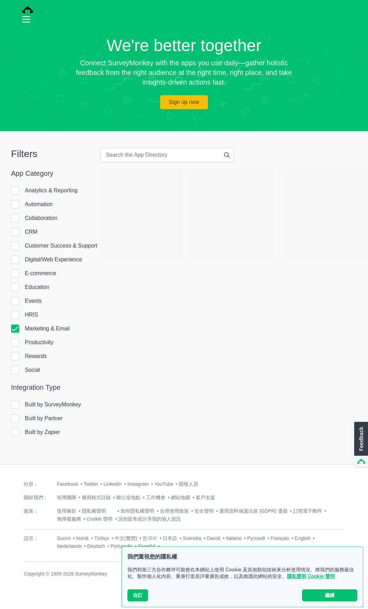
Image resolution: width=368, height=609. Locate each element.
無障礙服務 (69, 519)
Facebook (67, 484)
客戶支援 (205, 497)
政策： (31, 511)
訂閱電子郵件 (307, 511)
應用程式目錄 (96, 497)
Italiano (234, 538)
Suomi (64, 538)
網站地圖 (180, 497)
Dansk (214, 538)
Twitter (91, 484)
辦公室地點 (128, 497)
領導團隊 (66, 497)
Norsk (82, 538)
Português (121, 546)
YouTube (163, 484)
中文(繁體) (126, 538)
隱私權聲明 (94, 511)
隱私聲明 (296, 577)
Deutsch (96, 546)
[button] (360, 444)
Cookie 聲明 (321, 577)
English (303, 538)
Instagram (138, 484)
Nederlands (69, 546)
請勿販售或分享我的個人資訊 (149, 519)
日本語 (170, 538)
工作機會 (155, 497)
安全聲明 (204, 511)
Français (280, 538)
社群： (31, 484)
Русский (256, 538)
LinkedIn (113, 484)
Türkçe (101, 538)
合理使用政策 (174, 511)
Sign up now (184, 102)
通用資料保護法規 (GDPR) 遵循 (253, 511)
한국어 (150, 538)
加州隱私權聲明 (137, 511)
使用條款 (66, 511)
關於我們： (36, 497)
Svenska (192, 538)
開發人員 (188, 484)
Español (147, 546)
